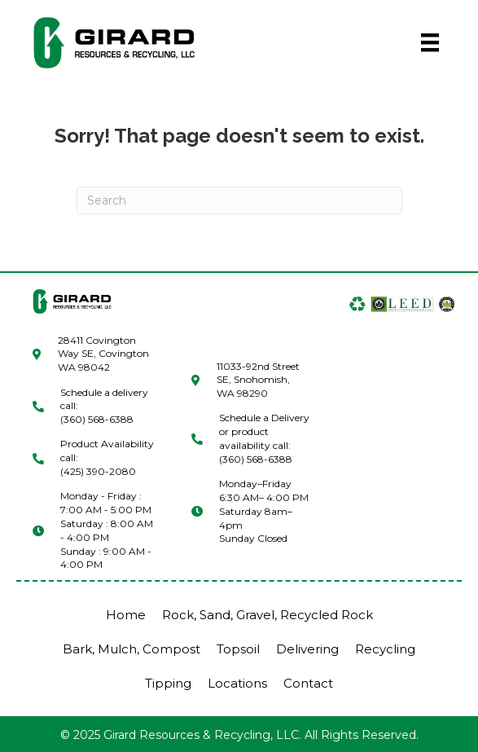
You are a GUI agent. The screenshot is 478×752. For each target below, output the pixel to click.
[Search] (239, 200)
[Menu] (429, 42)
